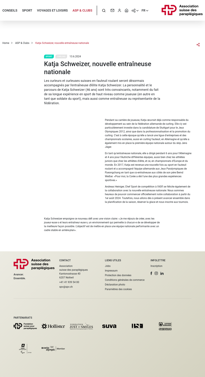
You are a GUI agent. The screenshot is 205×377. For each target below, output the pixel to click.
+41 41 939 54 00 (69, 282)
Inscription (156, 266)
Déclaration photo (115, 284)
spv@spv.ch (66, 286)
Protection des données (118, 275)
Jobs (108, 266)
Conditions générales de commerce (124, 279)
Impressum (111, 270)
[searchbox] (103, 10)
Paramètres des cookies (118, 289)
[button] (151, 273)
